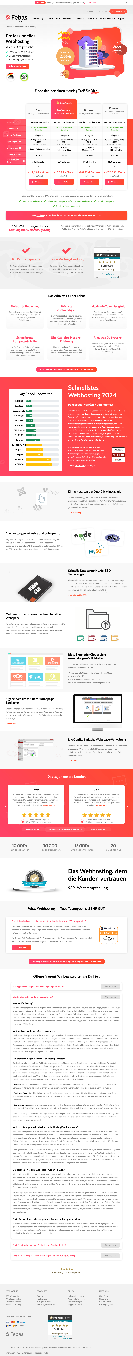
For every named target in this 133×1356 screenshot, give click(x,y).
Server (79, 18)
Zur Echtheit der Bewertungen (98, 829)
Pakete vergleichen (17, 66)
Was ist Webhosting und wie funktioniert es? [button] (33, 996)
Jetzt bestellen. (90, 2)
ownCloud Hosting (13, 1304)
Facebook (38, 1352)
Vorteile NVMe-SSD (77, 595)
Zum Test (22, 947)
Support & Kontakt (75, 1304)
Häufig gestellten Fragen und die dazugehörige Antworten (39, 986)
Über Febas (103, 1296)
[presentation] (5, 805)
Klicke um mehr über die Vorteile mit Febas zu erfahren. (66, 369)
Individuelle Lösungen (77, 1296)
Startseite (9, 26)
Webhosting (37, 18)
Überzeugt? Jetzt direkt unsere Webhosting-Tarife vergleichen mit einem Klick (66, 961)
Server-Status (105, 1301)
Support (121, 18)
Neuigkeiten (104, 1299)
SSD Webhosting (12, 1296)
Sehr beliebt (40, 3)
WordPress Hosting (13, 1299)
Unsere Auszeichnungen (33, 829)
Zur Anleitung (74, 512)
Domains (67, 18)
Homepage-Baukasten (46, 1304)
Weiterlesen (110, 986)
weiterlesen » (49, 805)
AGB (18, 1352)
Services (91, 18)
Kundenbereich (117, 11)
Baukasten (53, 18)
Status (103, 11)
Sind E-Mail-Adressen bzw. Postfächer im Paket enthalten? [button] (39, 1244)
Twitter (46, 1352)
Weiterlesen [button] (110, 996)
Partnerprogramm (91, 11)
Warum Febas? (106, 18)
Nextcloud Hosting (13, 1301)
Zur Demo (73, 760)
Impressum (10, 1352)
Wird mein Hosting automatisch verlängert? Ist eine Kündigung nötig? (44, 1255)
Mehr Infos (11, 723)
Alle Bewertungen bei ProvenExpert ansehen (65, 829)
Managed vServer (44, 1301)
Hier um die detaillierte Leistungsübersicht (66, 215)
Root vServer (42, 1299)
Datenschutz (27, 1352)
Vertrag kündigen (75, 1301)
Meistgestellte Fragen (76, 1299)
